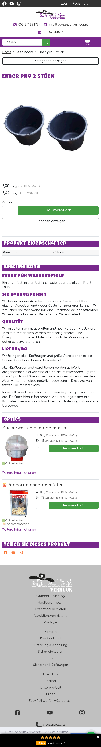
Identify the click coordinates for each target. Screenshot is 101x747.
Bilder (50, 694)
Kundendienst (50, 638)
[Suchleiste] (22, 42)
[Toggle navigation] (96, 42)
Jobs (50, 658)
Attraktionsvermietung (50, 615)
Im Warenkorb (59, 210)
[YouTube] (50, 712)
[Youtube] (12, 553)
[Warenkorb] (87, 42)
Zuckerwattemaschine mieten (35, 428)
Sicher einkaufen (50, 651)
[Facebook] (18, 712)
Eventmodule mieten (50, 609)
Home (6, 52)
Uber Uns (50, 674)
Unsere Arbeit (50, 687)
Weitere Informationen (19, 472)
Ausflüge (50, 622)
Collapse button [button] (98, 737)
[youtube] (11, 3)
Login (65, 3)
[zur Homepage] (50, 14)
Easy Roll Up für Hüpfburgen (51, 700)
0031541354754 (26, 25)
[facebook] (4, 3)
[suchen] (46, 42)
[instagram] (19, 3)
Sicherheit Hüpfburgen (50, 665)
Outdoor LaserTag (50, 596)
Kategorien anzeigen (50, 61)
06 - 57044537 (50, 32)
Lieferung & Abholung (50, 645)
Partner (51, 681)
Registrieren (82, 3)
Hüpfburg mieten (51, 602)
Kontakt (51, 632)
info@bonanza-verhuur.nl (66, 25)
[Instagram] (20, 553)
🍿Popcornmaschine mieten (33, 485)
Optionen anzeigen (50, 221)
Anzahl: (7, 202)
